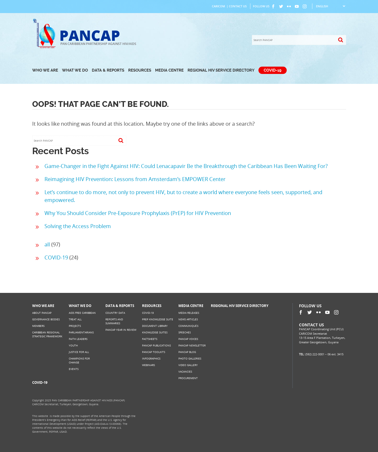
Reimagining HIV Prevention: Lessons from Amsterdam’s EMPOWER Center (134, 179)
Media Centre (169, 70)
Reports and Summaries (114, 321)
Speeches (184, 332)
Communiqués (188, 326)
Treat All (75, 319)
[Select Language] (330, 6)
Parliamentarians (81, 332)
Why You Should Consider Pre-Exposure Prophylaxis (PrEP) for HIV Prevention (137, 213)
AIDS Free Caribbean (82, 313)
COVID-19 (272, 70)
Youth (73, 345)
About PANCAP (42, 313)
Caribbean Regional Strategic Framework (47, 334)
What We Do (75, 70)
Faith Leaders (78, 339)
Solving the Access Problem (77, 226)
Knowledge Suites (154, 332)
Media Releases (188, 313)
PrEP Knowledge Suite (157, 319)
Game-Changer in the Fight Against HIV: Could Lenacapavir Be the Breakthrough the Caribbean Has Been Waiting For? (186, 166)
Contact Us (238, 6)
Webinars (148, 365)
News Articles (188, 319)
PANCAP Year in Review (120, 330)
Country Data (115, 313)
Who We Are (45, 70)
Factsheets (149, 339)
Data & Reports (108, 70)
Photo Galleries (189, 358)
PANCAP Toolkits (153, 352)
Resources (139, 70)
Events (73, 369)
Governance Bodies (46, 319)
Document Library (155, 326)
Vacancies (185, 371)
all (47, 244)
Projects (75, 326)
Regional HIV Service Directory (221, 70)
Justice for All (79, 352)
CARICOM (218, 6)
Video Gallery (188, 365)
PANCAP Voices (188, 339)
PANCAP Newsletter (192, 345)
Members (38, 326)
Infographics (151, 358)
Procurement (188, 378)
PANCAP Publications (156, 345)
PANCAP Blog (187, 352)
